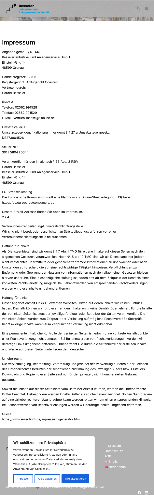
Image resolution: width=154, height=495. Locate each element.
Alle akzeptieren (75, 478)
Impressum (113, 446)
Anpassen (23, 478)
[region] (51, 461)
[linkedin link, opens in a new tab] (146, 492)
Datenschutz (114, 451)
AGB (108, 456)
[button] (138, 8)
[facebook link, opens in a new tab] (139, 492)
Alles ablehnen (47, 478)
